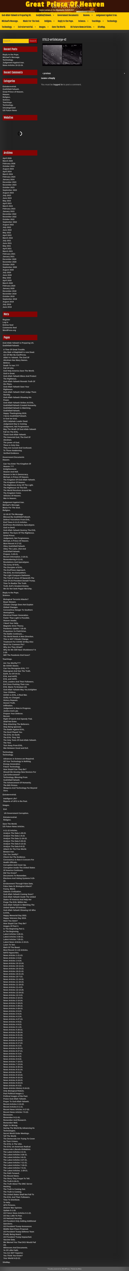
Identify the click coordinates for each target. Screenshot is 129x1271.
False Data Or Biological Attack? (17, 886)
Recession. (8, 1115)
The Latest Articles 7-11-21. (15, 1163)
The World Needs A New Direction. (18, 636)
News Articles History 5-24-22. (16, 1088)
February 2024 (9, 177)
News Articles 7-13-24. (13, 1064)
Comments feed (10, 328)
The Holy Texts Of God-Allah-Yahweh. (19, 740)
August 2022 (8, 225)
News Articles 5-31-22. (13, 1035)
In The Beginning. (11, 931)
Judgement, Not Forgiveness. (16, 427)
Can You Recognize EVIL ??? (16, 668)
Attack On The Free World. (15, 849)
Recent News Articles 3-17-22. (16, 1109)
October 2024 (8, 166)
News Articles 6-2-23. (12, 1046)
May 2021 (7, 246)
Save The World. (59, 27)
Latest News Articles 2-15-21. (16, 942)
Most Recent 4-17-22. (12, 543)
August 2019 (8, 302)
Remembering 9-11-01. (13, 559)
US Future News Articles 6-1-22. (17, 1213)
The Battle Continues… (13, 634)
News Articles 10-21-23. (13, 974)
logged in (58, 84)
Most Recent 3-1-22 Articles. (15, 950)
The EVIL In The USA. (12, 1144)
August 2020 (8, 270)
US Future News (10, 110)
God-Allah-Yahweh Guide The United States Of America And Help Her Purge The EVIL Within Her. (19, 899)
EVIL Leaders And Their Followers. (18, 682)
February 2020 (9, 286)
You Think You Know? (13, 1256)
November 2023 (9, 185)
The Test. (7, 743)
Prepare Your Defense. (13, 713)
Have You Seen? (10, 921)
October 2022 (8, 219)
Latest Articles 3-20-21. (13, 934)
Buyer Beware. (9, 602)
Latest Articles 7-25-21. (13, 939)
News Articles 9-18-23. (13, 1080)
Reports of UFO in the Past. (15, 801)
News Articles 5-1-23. (12, 1027)
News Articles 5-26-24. (13, 1032)
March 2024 (8, 174)
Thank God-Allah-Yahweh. (14, 434)
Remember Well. (10, 1123)
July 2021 (7, 241)
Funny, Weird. (9, 889)
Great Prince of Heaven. (13, 92)
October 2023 (8, 187)
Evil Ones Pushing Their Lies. (16, 684)
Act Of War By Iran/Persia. (14, 355)
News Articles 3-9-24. (12, 1014)
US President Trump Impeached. (17, 1237)
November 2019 (9, 294)
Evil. (5, 809)
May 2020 (7, 278)
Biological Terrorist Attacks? (16, 599)
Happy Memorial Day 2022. (15, 915)
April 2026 (7, 158)
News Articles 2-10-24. (13, 1000)
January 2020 (8, 288)
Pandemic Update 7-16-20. (14, 628)
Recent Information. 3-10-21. (15, 557)
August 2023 (8, 193)
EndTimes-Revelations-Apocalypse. (19, 525)
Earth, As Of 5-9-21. (11, 674)
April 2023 (7, 203)
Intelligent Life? (10, 799)
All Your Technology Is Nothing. (17, 761)
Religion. (48, 21)
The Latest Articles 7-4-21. (14, 1168)
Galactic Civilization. (12, 892)
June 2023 (7, 198)
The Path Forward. (11, 1173)
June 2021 (7, 243)
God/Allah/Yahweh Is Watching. (17, 408)
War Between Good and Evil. (15, 748)
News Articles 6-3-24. (12, 1054)
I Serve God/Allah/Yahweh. (15, 416)
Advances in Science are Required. (18, 759)
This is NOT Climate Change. (16, 639)
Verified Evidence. (11, 453)
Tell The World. (9, 1136)
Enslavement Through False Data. (18, 884)
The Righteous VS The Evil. (15, 488)
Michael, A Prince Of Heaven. (16, 477)
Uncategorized (9, 108)
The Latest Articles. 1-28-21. (15, 1171)
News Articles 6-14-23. (13, 1040)
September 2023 (10, 190)
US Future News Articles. (81, 27)
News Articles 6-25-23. (13, 1048)
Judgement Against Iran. (106, 15)
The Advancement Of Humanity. (17, 783)
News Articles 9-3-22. (12, 1085)
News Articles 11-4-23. (13, 987)
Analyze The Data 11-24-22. (15, 838)
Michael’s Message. (10, 21)
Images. (42, 27)
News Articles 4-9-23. (12, 1024)
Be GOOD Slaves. (11, 666)
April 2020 (7, 280)
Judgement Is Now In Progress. (17, 708)
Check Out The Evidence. (14, 857)
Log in (5, 322)
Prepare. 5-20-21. (10, 554)
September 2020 (10, 267)
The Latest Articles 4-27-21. (15, 1160)
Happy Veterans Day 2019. (14, 918)
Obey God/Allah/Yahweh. (14, 546)
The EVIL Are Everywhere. (14, 573)
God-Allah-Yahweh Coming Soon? (18, 894)
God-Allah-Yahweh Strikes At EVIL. (18, 403)
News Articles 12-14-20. (13, 990)
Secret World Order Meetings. (16, 1133)
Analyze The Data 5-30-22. (14, 841)
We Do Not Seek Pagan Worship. (17, 589)
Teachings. (96, 21)
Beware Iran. (8, 852)
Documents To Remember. (15, 876)
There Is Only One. (11, 445)
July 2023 (7, 195)
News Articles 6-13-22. (13, 1038)
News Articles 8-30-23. (13, 1067)
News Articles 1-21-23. (13, 955)
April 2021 (7, 249)
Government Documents (67, 15)
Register (6, 320)
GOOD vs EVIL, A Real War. (15, 695)
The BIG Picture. (10, 785)
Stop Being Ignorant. (12, 727)
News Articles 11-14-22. (13, 979)
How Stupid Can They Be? (14, 769)
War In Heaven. (10, 498)
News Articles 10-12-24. (13, 65)
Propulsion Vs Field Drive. (14, 631)
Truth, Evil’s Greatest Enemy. (16, 586)
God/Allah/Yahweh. (43, 15)
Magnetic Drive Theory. (13, 626)
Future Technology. (11, 767)
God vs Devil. (9, 527)
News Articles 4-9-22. (12, 1022)
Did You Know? (10, 873)
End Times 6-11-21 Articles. (15, 522)
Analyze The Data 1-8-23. (14, 836)
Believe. (6, 363)
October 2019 (8, 296)
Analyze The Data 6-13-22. (14, 844)
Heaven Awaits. (10, 620)
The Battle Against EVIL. (14, 729)
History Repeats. (10, 700)
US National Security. (12, 1218)
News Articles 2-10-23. (13, 998)
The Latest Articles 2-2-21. (14, 1152)
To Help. (6, 1202)
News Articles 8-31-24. (13, 1070)
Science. (82, 21)
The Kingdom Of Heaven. (14, 482)
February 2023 (9, 209)
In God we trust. (10, 419)
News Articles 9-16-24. (13, 1078)
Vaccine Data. (9, 1240)
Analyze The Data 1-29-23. (14, 833)
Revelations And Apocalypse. (16, 562)
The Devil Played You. (12, 732)
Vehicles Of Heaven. (12, 496)
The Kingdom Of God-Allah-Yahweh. (19, 480)
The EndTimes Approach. (14, 570)
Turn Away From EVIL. (13, 745)
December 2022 (9, 214)
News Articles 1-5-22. (12, 958)
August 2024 (8, 169)
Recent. (6, 716)
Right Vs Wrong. (10, 1125)
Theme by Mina (76, 1269)
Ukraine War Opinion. (12, 1208)
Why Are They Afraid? (13, 647)
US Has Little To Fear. (12, 1216)
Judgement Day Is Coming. (15, 424)
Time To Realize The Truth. (15, 583)
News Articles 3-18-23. (13, 1003)
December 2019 (9, 291)
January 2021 (8, 256)
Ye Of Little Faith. (10, 1250)
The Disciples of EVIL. (13, 567)
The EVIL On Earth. (11, 735)
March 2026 (8, 161)
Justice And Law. (10, 711)
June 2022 (7, 230)
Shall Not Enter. (10, 721)
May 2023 (7, 201)
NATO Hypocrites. (11, 953)
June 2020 (7, 275)
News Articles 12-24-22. (13, 992)
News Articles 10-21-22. (13, 971)
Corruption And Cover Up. (14, 865)
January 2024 (8, 179)
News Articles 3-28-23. (13, 1008)
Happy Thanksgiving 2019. (15, 413)
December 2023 (9, 182)
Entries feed (8, 325)
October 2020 (8, 264)
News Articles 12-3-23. (13, 995)
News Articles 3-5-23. (12, 1011)
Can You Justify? (10, 854)
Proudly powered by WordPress (59, 1269)
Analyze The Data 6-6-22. (14, 846)
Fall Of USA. (8, 368)
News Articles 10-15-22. (13, 969)
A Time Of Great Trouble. (14, 349)
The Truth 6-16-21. (11, 1181)
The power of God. (11, 442)
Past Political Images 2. (13, 1093)
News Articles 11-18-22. (13, 985)
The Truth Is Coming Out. (14, 1189)
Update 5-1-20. (9, 1210)
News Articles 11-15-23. (13, 982)
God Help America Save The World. (18, 371)
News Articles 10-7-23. (13, 977)
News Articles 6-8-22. (12, 1059)
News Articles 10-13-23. (13, 966)
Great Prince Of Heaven (65, 4)
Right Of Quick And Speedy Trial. (17, 719)
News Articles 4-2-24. (12, 1016)
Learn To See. (9, 945)
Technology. (112, 21)
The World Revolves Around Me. (17, 490)
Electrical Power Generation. (16, 615)
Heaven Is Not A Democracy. (15, 474)
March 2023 (8, 206)
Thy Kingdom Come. (12, 493)
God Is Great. (9, 373)
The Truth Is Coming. (12, 1192)
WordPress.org (9, 330)
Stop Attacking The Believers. (16, 724)
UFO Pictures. (9, 1205)
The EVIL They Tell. (11, 737)
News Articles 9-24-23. (13, 1083)
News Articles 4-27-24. (13, 1019)
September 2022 (10, 222)
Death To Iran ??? (11, 365)
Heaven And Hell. (10, 472)
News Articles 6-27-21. (13, 1051)
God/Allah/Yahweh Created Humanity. (19, 405)
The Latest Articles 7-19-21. (15, 1165)
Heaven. (86, 15)
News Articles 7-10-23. (13, 1062)
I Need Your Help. (11, 623)
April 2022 (7, 235)
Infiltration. (8, 706)
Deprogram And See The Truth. (17, 671)
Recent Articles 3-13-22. (13, 1104)
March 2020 (8, 283)
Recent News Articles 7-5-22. (16, 1112)
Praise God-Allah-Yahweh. (14, 1099)
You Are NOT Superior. (13, 1253)
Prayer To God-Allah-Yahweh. (16, 1101)
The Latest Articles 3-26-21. (15, 1155)
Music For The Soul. (31, 21)
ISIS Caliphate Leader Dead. (15, 421)
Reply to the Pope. (65, 21)
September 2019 (10, 299)
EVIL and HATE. (10, 679)
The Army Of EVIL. (11, 565)
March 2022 (8, 238)
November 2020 (9, 262)
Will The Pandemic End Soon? (16, 655)
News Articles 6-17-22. (13, 1043)
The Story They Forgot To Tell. (16, 1178)
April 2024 (7, 171)
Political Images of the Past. (15, 1096)
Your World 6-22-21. (12, 1258)
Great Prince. (9, 535)
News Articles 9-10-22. (13, 1075)
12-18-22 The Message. (13, 514)
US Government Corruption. (16, 813)
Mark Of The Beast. (11, 947)
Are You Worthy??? (12, 663)
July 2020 (7, 272)
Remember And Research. (14, 1120)
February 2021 (9, 254)
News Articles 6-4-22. (12, 1056)
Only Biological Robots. (13, 1091)
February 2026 (9, 163)
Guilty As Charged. (11, 698)
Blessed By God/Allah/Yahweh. (17, 517)
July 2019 (7, 304)
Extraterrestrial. (25, 27)
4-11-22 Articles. (10, 830)
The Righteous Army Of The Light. (18, 485)
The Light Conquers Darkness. (16, 575)
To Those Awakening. (12, 450)
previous (47, 73)
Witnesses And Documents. (15, 1248)
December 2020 (9, 259)
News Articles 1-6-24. (12, 961)
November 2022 (9, 217)
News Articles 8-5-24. (12, 1072)
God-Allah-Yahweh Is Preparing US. (16, 15)
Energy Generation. (11, 764)
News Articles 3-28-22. (13, 1006)
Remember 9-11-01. (11, 1117)
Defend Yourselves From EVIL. (16, 520)
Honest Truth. (9, 703)
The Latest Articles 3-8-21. (14, 1157)
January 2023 (8, 211)
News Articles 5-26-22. (13, 1030)
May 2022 (7, 233)
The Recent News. (11, 1176)
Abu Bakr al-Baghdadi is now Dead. (19, 352)
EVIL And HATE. (10, 676)
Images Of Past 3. (11, 926)
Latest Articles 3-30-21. (13, 937)
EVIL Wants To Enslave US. (15, 687)
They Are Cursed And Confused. (17, 448)
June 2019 (7, 307)
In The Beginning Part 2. (14, 929)
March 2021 (8, 251)
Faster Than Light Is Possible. (16, 618)
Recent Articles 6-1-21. (13, 1107)
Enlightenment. (10, 469)
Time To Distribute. (11, 1200)
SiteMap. (101, 27)
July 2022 (7, 227)
